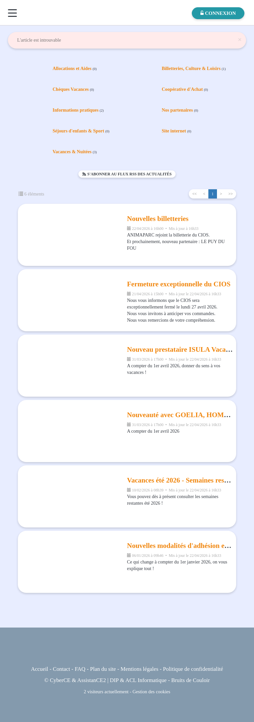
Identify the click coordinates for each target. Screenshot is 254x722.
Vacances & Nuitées (75, 152)
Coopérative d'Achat (185, 89)
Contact (61, 669)
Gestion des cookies (151, 691)
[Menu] (12, 13)
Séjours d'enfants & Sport (81, 131)
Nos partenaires (180, 110)
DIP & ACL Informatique (138, 680)
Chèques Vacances (73, 89)
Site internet (176, 131)
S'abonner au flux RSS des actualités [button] (127, 174)
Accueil (39, 669)
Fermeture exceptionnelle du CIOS (179, 284)
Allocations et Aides (75, 68)
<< (194, 194)
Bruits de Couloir (190, 680)
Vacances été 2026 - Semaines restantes (184, 480)
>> (230, 194)
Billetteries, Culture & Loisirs (194, 68)
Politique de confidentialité (193, 669)
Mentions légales (139, 669)
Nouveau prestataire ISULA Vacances (182, 349)
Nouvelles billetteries (158, 219)
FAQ (80, 669)
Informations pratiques (78, 110)
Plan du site (103, 669)
